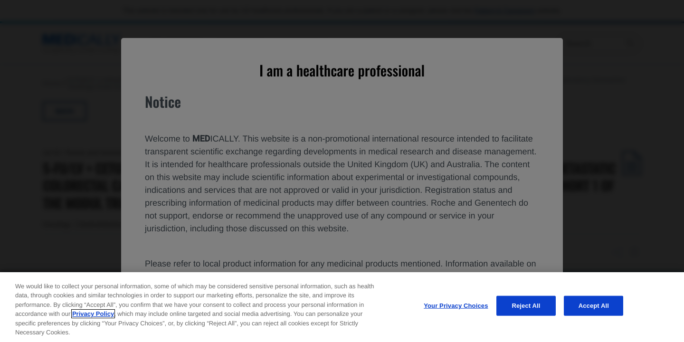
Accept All (594, 305)
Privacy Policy (93, 313)
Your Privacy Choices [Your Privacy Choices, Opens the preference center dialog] (456, 305)
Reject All (526, 305)
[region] (342, 307)
